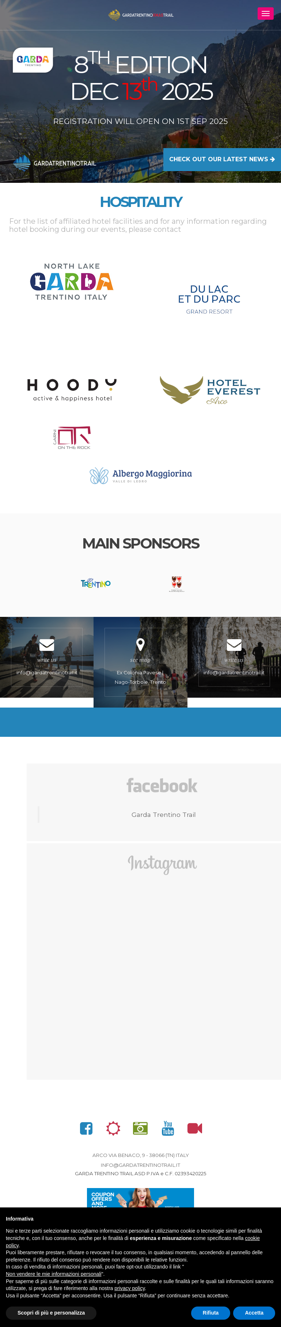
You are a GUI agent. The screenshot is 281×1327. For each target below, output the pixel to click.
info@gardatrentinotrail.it (140, 1169)
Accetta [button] (254, 1313)
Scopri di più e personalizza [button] (51, 1313)
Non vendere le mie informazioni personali (53, 1274)
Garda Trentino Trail (164, 818)
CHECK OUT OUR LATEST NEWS (222, 159)
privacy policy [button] (129, 1288)
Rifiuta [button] (211, 1313)
